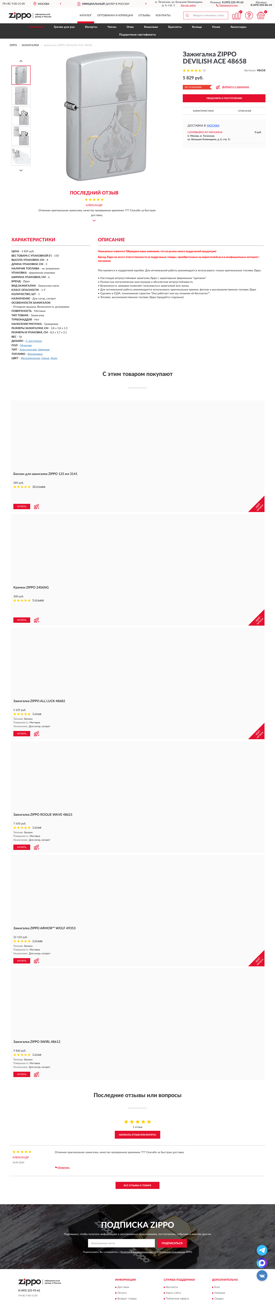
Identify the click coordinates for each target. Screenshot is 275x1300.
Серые (45, 358)
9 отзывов (38, 587)
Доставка (123, 1260)
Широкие (44, 349)
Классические (28, 349)
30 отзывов (38, 486)
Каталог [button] (86, 15)
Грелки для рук (64, 27)
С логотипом (34, 341)
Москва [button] (213, 125)
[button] (227, 5)
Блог (217, 1260)
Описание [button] (244, 111)
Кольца (197, 27)
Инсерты (91, 27)
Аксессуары (238, 27)
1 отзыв (36, 688)
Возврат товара (127, 1272)
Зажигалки (36, 27)
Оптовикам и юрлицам (115, 15)
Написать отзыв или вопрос (137, 1108)
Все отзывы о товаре (137, 1159)
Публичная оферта (177, 1272)
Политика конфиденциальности (234, 1277)
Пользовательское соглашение (185, 1277)
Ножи (216, 27)
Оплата (122, 1266)
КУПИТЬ (21, 494)
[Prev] (21, 61)
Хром (54, 358)
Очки (130, 27)
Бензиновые (35, 354)
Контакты (163, 15)
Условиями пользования (172, 1225)
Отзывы (144, 15)
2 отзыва (37, 915)
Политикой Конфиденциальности (138, 1225)
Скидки (218, 1272)
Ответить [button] (62, 1141)
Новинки (219, 1266)
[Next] (21, 170)
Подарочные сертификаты (137, 34)
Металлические (30, 358)
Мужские (26, 345)
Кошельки (151, 27)
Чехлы (112, 27)
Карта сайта (173, 1266)
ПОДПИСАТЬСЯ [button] (172, 1216)
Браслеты (175, 27)
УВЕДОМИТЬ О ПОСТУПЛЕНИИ (224, 98)
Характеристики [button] (203, 111)
